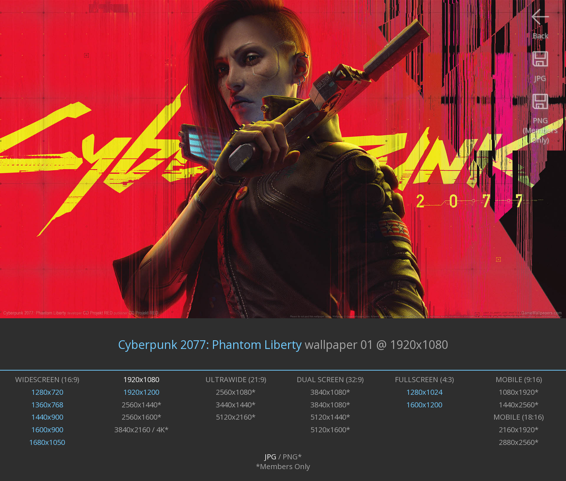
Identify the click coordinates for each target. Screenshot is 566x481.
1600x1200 (424, 405)
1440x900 (47, 417)
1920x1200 (141, 392)
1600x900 (47, 429)
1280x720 (47, 392)
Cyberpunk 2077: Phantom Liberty (210, 344)
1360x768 (47, 405)
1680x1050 (47, 442)
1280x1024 (424, 392)
